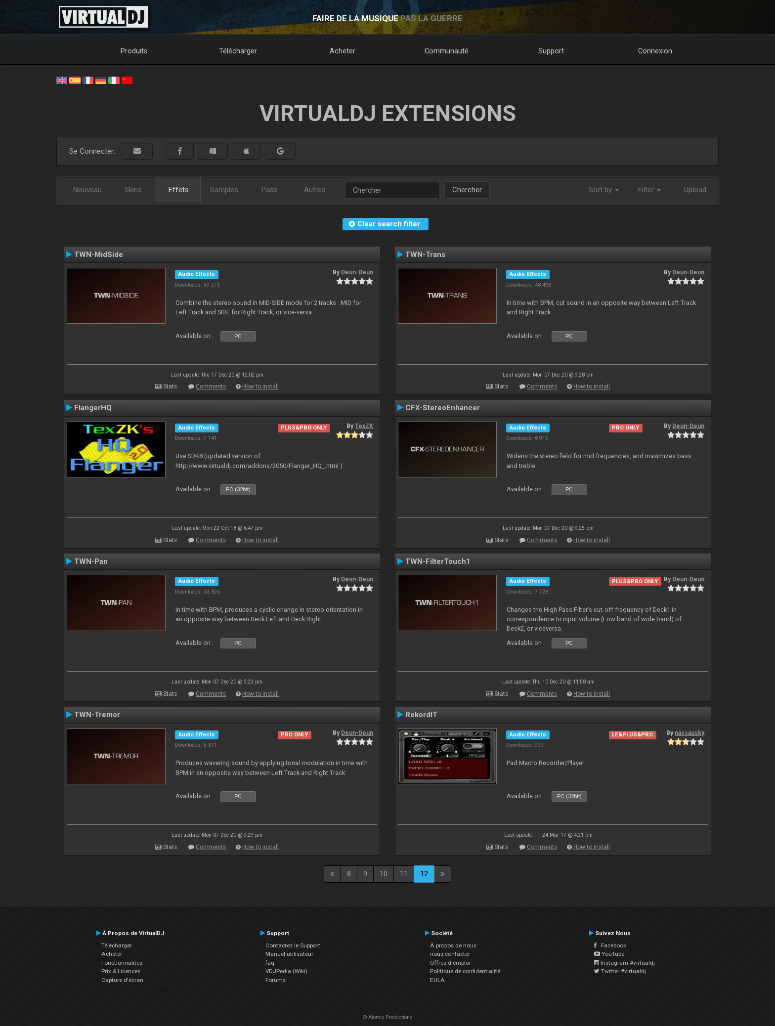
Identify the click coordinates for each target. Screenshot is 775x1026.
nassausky (689, 732)
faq (269, 962)
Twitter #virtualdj (620, 971)
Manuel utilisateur (289, 953)
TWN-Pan (91, 561)
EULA (437, 980)
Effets (179, 189)
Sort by (604, 189)
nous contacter (450, 953)
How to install (260, 386)
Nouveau (87, 189)
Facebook (610, 945)
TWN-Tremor (97, 714)
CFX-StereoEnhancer (442, 407)
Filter (649, 189)
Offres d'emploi (450, 962)
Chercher (467, 189)
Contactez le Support (292, 945)
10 (384, 873)
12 (424, 873)
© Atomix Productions (388, 1017)
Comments (211, 386)
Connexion (655, 51)
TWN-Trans (425, 254)
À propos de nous (453, 945)
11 (404, 873)
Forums (275, 980)
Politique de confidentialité (465, 971)
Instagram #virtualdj (624, 962)
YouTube (609, 953)
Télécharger (238, 51)
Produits (134, 51)
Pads (269, 189)
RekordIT (421, 714)
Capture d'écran (122, 980)
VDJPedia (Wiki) (286, 971)
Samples (224, 189)
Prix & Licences (120, 971)
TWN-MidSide (98, 254)
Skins (133, 189)
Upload (695, 189)
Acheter (342, 51)
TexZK (364, 426)
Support (551, 51)
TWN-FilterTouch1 (438, 561)
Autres (315, 189)
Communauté (447, 51)
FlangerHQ (93, 407)
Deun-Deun (357, 272)
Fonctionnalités (121, 962)
